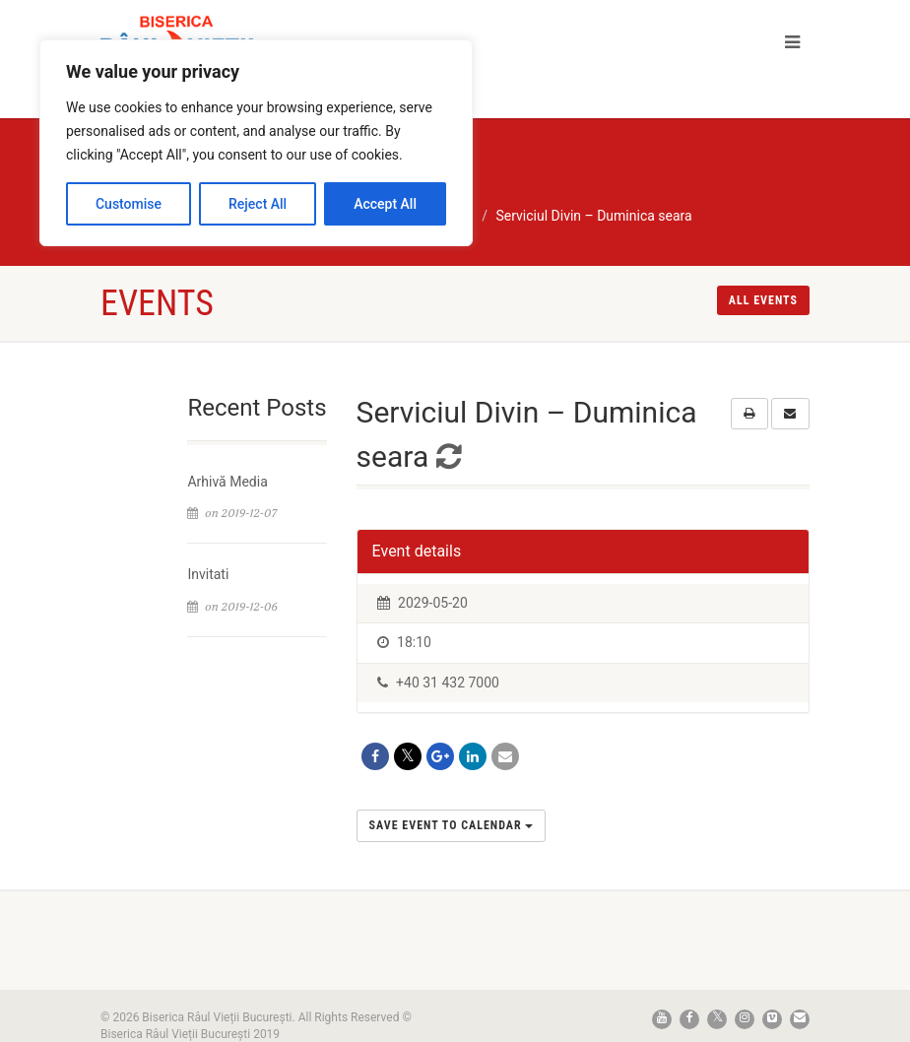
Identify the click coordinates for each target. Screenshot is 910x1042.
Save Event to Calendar (451, 825)
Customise (129, 204)
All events (763, 300)
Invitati (207, 574)
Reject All (257, 204)
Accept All (385, 204)
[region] (256, 142)
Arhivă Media (227, 481)
